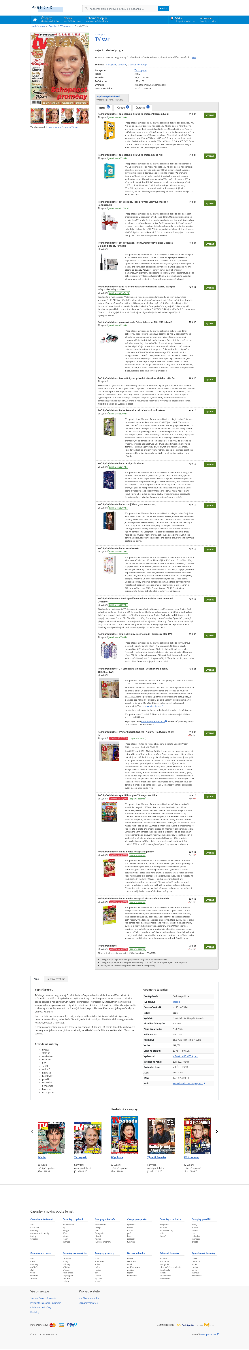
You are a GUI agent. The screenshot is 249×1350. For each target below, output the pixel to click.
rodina (98, 1270)
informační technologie (170, 1267)
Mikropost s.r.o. (208, 1334)
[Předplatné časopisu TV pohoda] (124, 1134)
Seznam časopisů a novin (43, 1298)
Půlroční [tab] (122, 107)
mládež (195, 1230)
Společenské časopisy (203, 1253)
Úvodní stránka (38, 26)
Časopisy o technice (170, 1219)
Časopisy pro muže (40, 1253)
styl (31, 1270)
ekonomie (164, 1261)
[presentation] (32, 1131)
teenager (196, 1238)
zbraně (163, 1236)
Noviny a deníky (136, 1253)
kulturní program (103, 1241)
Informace (208, 19)
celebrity (122, 64)
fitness (130, 1227)
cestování (67, 1258)
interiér (66, 1236)
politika (130, 1270)
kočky (194, 1224)
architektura (68, 1224)
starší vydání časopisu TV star (63, 127)
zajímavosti (197, 1275)
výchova (98, 1278)
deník (129, 1264)
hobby (66, 1261)
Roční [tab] (104, 107)
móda (97, 1267)
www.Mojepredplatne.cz (153, 721)
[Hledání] (124, 9)
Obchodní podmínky (40, 1307)
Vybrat (210, 115)
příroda (66, 1270)
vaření (98, 1275)
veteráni (34, 1238)
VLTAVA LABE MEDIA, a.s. (185, 1056)
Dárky (185, 19)
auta (32, 1224)
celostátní (131, 1261)
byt (64, 1227)
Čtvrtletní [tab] (143, 107)
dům (65, 1233)
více (194, 57)
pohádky (196, 1236)
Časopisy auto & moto (42, 1219)
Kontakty (34, 1312)
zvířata (195, 1241)
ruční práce (68, 1272)
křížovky (131, 64)
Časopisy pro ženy (104, 1253)
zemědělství (165, 1278)
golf (129, 1233)
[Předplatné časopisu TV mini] (51, 1134)
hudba (98, 1238)
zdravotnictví (165, 1275)
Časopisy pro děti (201, 1219)
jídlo (97, 1258)
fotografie (99, 1233)
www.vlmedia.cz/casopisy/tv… (188, 1083)
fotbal (130, 1230)
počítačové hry (166, 1230)
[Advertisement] (124, 1194)
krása (97, 1264)
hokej (129, 1236)
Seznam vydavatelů (88, 1303)
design (66, 1230)
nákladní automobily (39, 1233)
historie (98, 1236)
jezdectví (131, 1238)
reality (65, 1238)
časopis (176, 1001)
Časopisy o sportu (137, 1219)
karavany (34, 1227)
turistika (131, 1241)
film (96, 1230)
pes (193, 1233)
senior (194, 1270)
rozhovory (132, 1275)
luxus (32, 1261)
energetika (164, 1264)
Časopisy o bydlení (73, 1219)
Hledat (163, 8)
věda (162, 1233)
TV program (65, 26)
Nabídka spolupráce (89, 1298)
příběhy (66, 1267)
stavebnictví (165, 1270)
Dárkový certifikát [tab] (56, 979)
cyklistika (131, 1224)
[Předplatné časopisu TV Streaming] (197, 1134)
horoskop (142, 64)
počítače (163, 1227)
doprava (163, 1258)
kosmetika (99, 1261)
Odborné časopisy (97, 19)
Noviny (72, 19)
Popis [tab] (36, 979)
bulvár (130, 1258)
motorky (34, 1230)
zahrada (66, 1241)
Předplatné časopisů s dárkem (45, 1303)
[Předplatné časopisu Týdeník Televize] (161, 1134)
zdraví (97, 1281)
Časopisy (50, 20)
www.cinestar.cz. (153, 706)
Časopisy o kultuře (105, 1219)
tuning (33, 1236)
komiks (195, 1227)
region (130, 1272)
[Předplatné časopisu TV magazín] (88, 1134)
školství (163, 1272)
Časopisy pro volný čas (75, 1253)
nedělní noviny (134, 1267)
